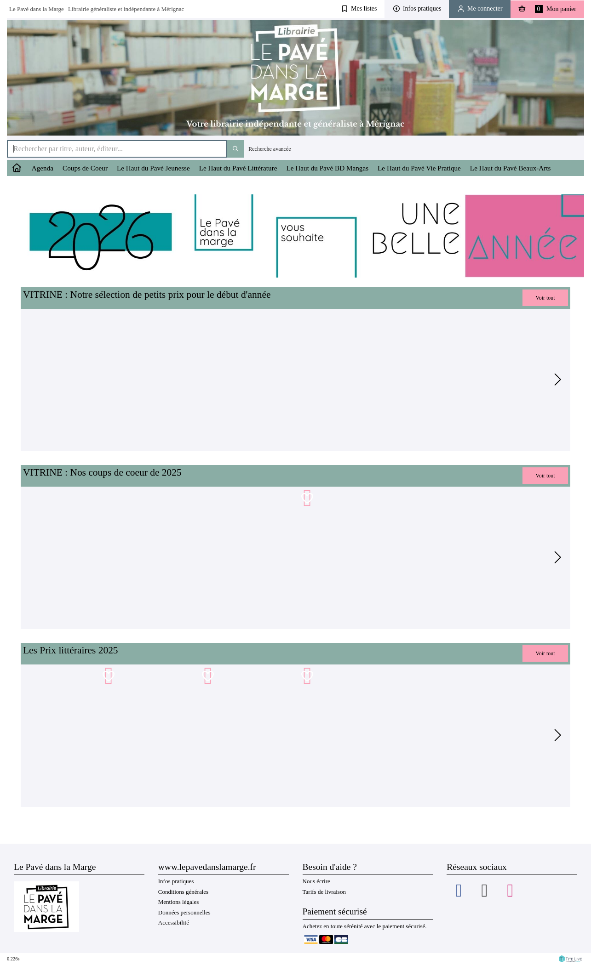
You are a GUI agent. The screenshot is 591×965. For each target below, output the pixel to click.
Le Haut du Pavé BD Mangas (327, 168)
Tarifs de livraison (324, 891)
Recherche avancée (269, 149)
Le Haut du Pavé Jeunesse (153, 168)
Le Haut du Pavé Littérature (238, 168)
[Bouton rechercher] (235, 149)
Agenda (42, 168)
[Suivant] (556, 380)
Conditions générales (183, 891)
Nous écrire (316, 881)
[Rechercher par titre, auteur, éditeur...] (117, 149)
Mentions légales (178, 901)
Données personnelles (184, 912)
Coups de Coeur (85, 168)
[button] (359, 9)
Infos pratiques (176, 881)
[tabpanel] (98, 380)
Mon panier (547, 9)
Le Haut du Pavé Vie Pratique (419, 168)
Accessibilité (173, 922)
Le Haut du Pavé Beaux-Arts (510, 168)
